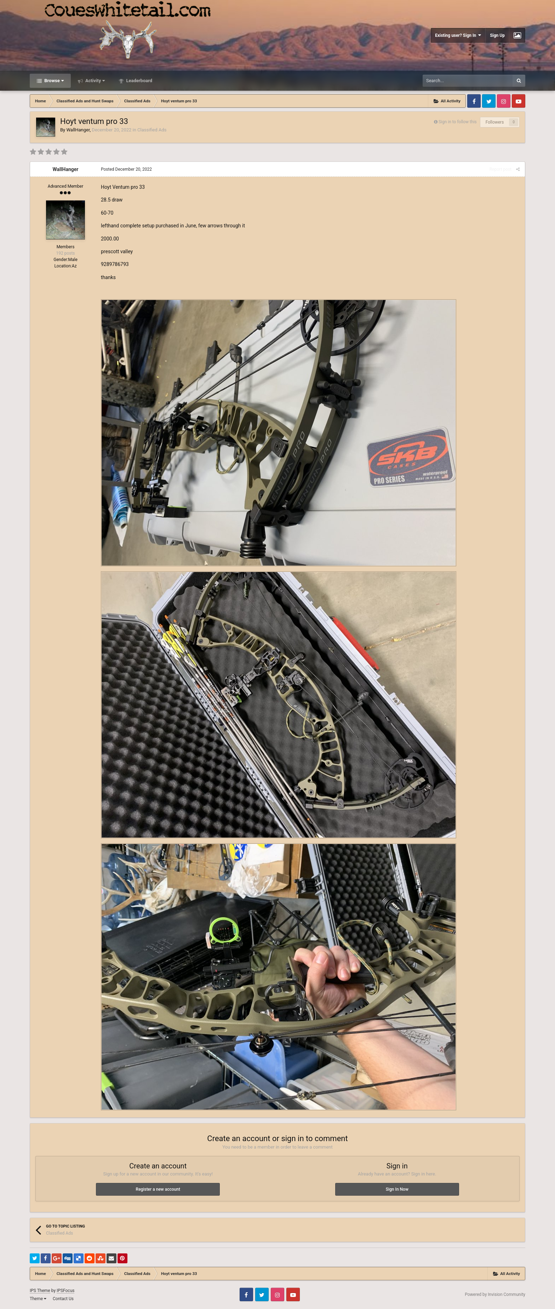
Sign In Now (397, 1189)
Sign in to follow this (458, 121)
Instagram (503, 101)
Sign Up (497, 35)
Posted (126, 169)
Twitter (489, 101)
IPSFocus (65, 1290)
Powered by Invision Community (495, 1294)
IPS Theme (40, 1290)
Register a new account (158, 1189)
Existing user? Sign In (458, 35)
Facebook (474, 101)
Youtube (518, 101)
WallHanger (78, 129)
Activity (94, 80)
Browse (53, 80)
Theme (38, 1298)
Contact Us (63, 1298)
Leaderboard (138, 80)
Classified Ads (151, 129)
